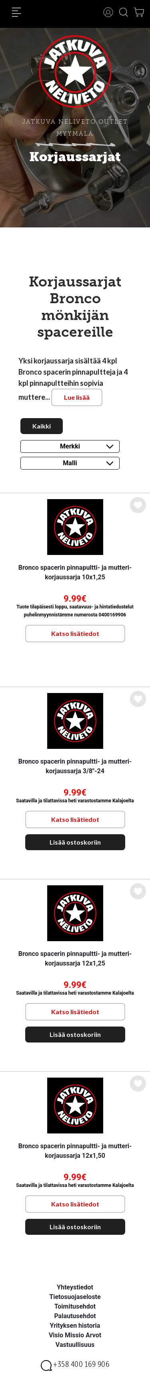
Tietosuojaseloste (74, 1297)
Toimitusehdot (75, 1306)
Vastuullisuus (75, 1345)
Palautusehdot (75, 1316)
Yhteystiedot (75, 1287)
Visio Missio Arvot (75, 1335)
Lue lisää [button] (77, 397)
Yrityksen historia (75, 1325)
